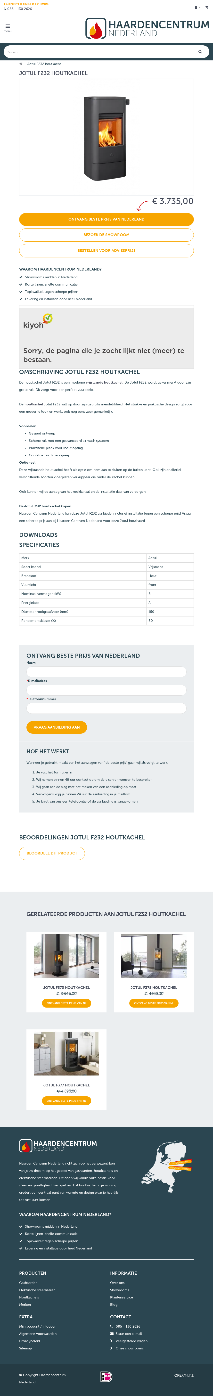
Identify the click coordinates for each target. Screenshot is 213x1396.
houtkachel (34, 404)
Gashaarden (28, 1283)
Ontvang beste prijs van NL (66, 1003)
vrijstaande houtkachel (104, 382)
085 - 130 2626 (19, 9)
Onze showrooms (130, 1348)
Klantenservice (121, 1297)
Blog (113, 1305)
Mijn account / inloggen (37, 1326)
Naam (31, 663)
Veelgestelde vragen (131, 1341)
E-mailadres (37, 681)
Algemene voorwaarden (38, 1334)
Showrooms (119, 1290)
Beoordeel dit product (52, 853)
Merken (25, 1305)
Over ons (117, 1283)
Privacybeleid (29, 1341)
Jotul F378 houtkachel (154, 987)
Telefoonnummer (42, 699)
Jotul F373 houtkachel (66, 987)
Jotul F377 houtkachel (66, 1085)
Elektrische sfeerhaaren (37, 1290)
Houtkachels (29, 1297)
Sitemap (25, 1348)
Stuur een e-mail (129, 1334)
